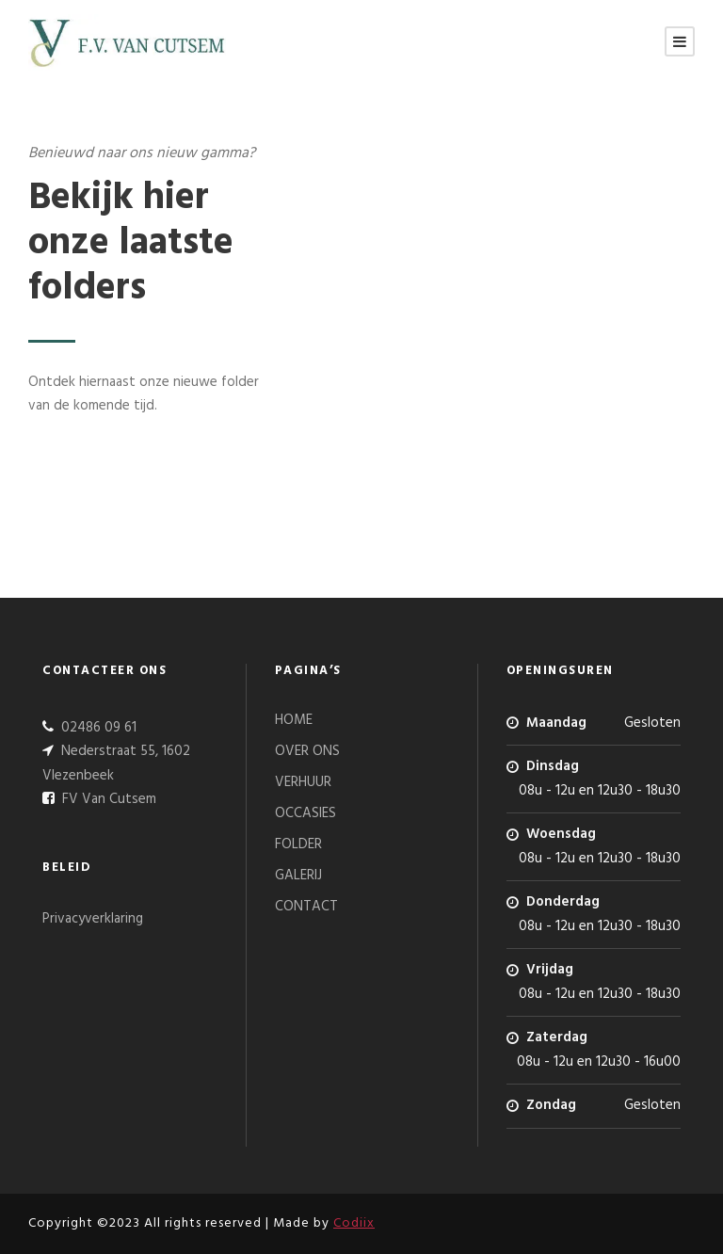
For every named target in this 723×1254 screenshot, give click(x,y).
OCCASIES (305, 813)
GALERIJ (298, 875)
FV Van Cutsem (107, 799)
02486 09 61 (97, 727)
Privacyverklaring (92, 919)
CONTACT (306, 906)
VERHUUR (303, 782)
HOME (294, 720)
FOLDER (298, 844)
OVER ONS (307, 751)
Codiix (354, 1223)
